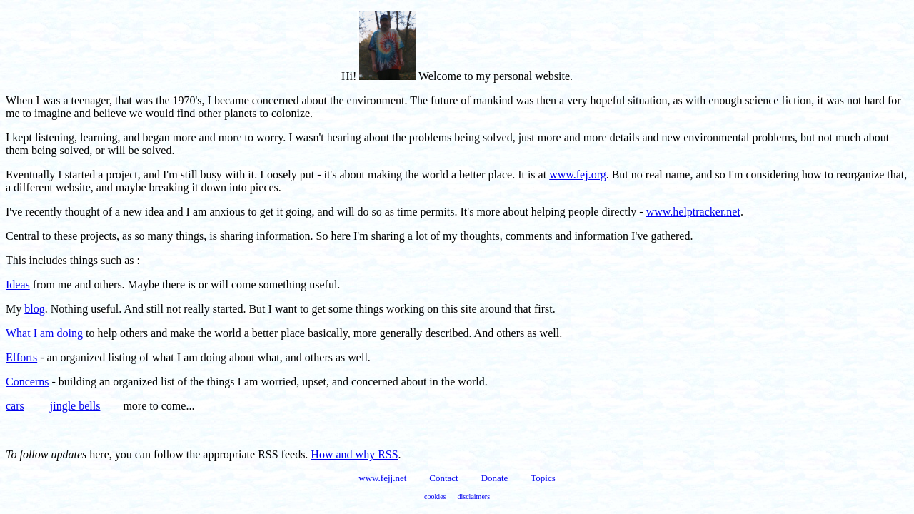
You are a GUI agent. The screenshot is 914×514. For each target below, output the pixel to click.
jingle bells (75, 406)
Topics (543, 478)
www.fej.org (577, 174)
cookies (435, 496)
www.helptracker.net (693, 212)
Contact (443, 478)
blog (34, 309)
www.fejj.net (382, 478)
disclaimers (474, 496)
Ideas (18, 284)
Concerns (27, 382)
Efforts (21, 357)
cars (15, 406)
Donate (494, 478)
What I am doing (44, 333)
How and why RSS (354, 454)
